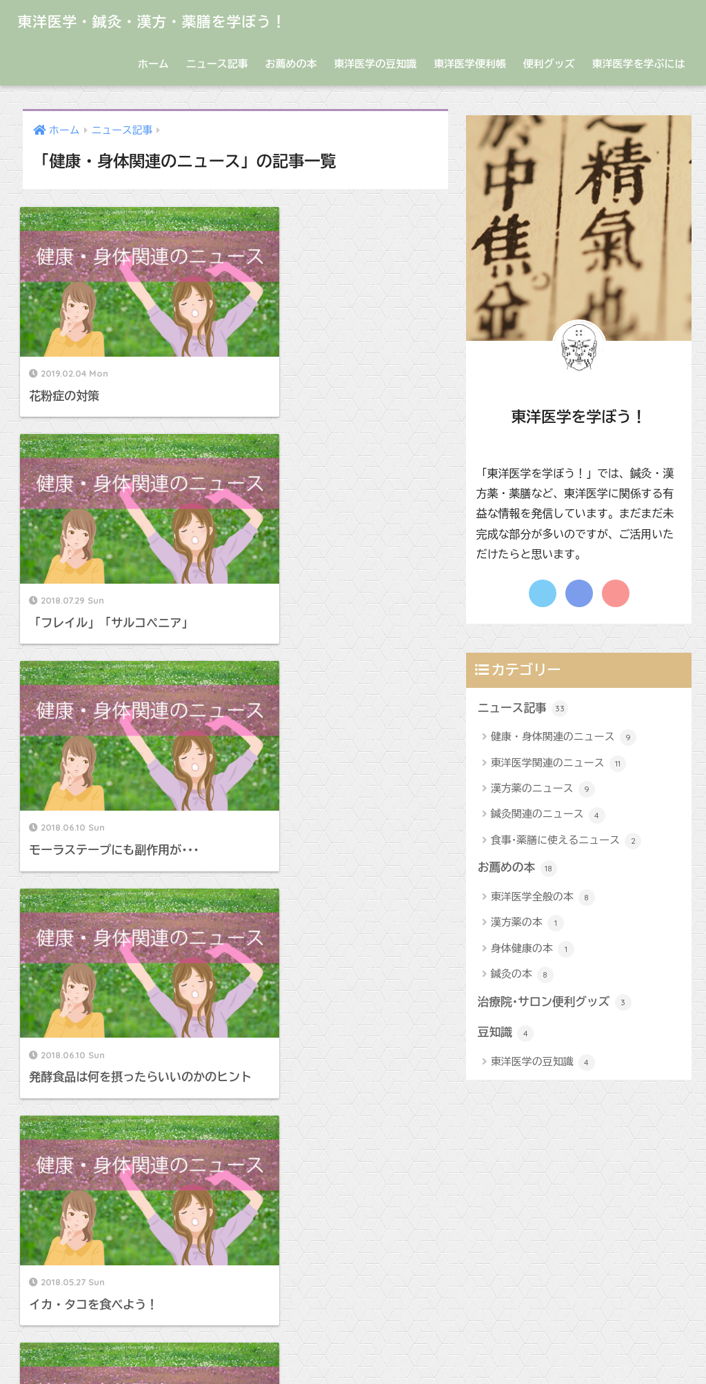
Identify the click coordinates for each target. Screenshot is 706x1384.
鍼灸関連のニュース (548, 815)
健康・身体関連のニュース (563, 737)
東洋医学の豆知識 (375, 64)
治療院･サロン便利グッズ (555, 1003)
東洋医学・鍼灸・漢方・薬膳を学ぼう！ (166, 21)
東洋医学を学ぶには (638, 64)
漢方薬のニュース (543, 789)
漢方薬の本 (527, 924)
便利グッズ (549, 64)
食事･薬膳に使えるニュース (566, 841)
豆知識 (506, 1033)
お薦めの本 (290, 64)
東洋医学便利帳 (470, 64)
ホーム (153, 64)
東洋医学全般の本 (543, 897)
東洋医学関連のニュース (558, 763)
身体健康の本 (532, 949)
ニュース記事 (217, 64)
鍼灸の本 (522, 975)
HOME (353, 1325)
